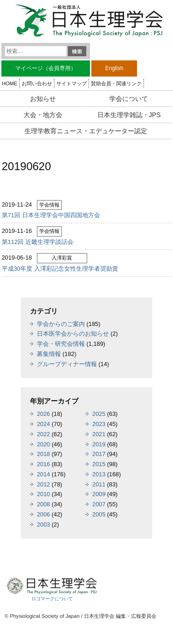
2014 (43, 474)
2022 (43, 434)
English (114, 68)
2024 (43, 424)
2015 (98, 464)
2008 (43, 504)
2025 (98, 413)
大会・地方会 (43, 114)
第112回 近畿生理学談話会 (37, 241)
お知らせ (43, 98)
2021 (98, 434)
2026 (43, 413)
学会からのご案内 (61, 323)
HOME (10, 83)
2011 (98, 484)
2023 (98, 424)
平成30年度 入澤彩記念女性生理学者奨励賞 (60, 268)
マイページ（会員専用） (45, 68)
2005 (98, 514)
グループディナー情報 (67, 364)
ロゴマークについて (52, 598)
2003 (43, 524)
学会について (128, 98)
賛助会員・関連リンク (116, 83)
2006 (43, 514)
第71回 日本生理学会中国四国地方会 (51, 215)
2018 (43, 453)
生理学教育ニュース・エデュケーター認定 (85, 131)
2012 (43, 484)
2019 (98, 444)
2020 (43, 444)
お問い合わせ (37, 83)
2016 (43, 464)
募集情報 (49, 353)
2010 (43, 494)
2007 (98, 504)
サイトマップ (71, 83)
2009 (98, 494)
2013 (98, 474)
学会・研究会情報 (61, 343)
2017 (98, 453)
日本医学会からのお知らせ (73, 333)
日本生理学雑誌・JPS (129, 114)
